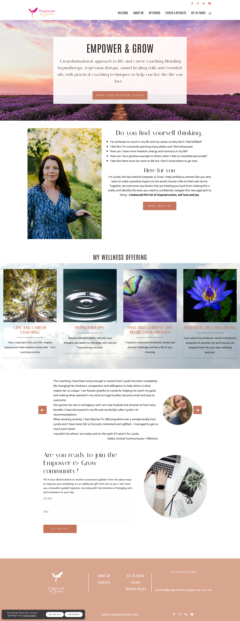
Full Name (47, 498)
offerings (154, 13)
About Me (138, 13)
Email (45, 511)
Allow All (55, 614)
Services (104, 582)
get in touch (198, 13)
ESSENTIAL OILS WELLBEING (210, 327)
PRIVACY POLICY (135, 589)
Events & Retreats (175, 13)
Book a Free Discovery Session (120, 95)
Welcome (123, 13)
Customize (74, 614)
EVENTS (135, 582)
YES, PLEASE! (60, 528)
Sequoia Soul (116, 614)
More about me (159, 205)
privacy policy (29, 615)
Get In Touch (135, 576)
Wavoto (135, 614)
